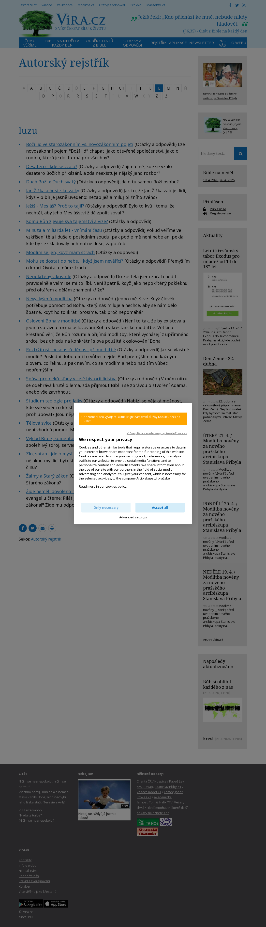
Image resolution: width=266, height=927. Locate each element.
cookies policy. (116, 486)
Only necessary (106, 507)
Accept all (160, 507)
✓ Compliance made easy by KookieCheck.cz (157, 433)
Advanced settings (133, 517)
